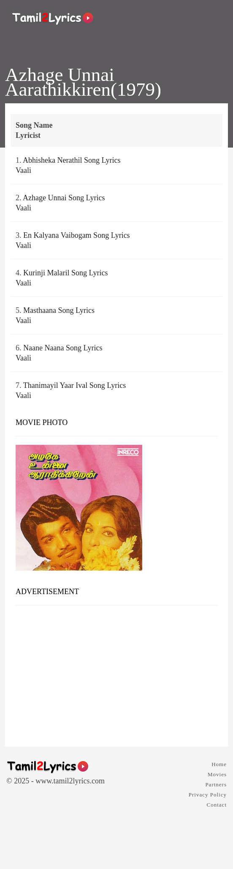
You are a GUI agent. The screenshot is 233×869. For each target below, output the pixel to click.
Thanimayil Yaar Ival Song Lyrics (74, 385)
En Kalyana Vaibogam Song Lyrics (76, 235)
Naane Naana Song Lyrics (62, 348)
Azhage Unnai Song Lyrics (64, 198)
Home (219, 764)
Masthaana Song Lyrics (59, 310)
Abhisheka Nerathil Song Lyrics (71, 160)
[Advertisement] (116, 673)
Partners (216, 784)
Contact (217, 805)
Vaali (23, 170)
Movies (217, 774)
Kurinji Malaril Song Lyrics (65, 273)
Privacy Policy (208, 794)
